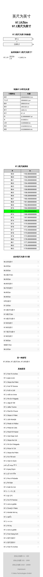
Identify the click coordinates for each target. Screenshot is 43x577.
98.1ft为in (7, 349)
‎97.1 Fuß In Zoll (9, 390)
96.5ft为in (7, 279)
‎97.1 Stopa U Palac (11, 415)
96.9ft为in (7, 297)
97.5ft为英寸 (8, 323)
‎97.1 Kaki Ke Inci (10, 487)
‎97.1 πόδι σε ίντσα (10, 394)
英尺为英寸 (21, 16)
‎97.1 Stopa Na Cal (10, 440)
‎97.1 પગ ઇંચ (8, 521)
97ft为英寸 (7, 301)
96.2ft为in (7, 266)
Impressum (21, 569)
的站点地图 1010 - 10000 (21, 565)
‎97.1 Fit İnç (8, 526)
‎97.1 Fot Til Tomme (10, 500)
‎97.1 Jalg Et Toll (9, 403)
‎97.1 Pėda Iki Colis (10, 428)
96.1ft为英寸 (8, 262)
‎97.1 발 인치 (8, 495)
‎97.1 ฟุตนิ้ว (8, 517)
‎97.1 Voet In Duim (10, 461)
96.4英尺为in (8, 275)
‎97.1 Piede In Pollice (11, 424)
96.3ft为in (7, 270)
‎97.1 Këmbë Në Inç (11, 512)
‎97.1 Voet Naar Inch (11, 436)
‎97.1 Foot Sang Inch (11, 534)
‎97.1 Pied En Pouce (11, 411)
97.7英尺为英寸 (9, 332)
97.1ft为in (7, 305)
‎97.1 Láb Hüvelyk (10, 419)
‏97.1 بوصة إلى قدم (10, 465)
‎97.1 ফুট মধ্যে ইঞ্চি (10, 474)
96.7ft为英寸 (8, 288)
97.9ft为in (7, 340)
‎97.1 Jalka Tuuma (10, 407)
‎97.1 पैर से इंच (8, 483)
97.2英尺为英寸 (9, 310)
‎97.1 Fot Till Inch (10, 457)
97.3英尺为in (8, 314)
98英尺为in (8, 345)
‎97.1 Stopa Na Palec (11, 382)
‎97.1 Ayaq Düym (9, 469)
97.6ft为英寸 (8, 327)
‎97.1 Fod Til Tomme (11, 386)
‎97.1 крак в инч (9, 378)
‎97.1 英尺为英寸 (9, 538)
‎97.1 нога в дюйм (10, 504)
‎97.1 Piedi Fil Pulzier (11, 432)
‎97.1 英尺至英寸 (9, 542)
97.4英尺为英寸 (9, 319)
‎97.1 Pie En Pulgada (11, 399)
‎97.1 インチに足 (9, 491)
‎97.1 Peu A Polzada (11, 478)
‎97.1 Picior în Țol (10, 448)
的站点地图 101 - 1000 (21, 560)
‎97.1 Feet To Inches (11, 374)
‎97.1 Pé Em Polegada (11, 444)
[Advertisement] (21, 6)
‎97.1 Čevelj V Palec (11, 508)
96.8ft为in (7, 292)
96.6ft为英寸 (8, 284)
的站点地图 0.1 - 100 (21, 556)
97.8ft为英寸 (8, 336)
